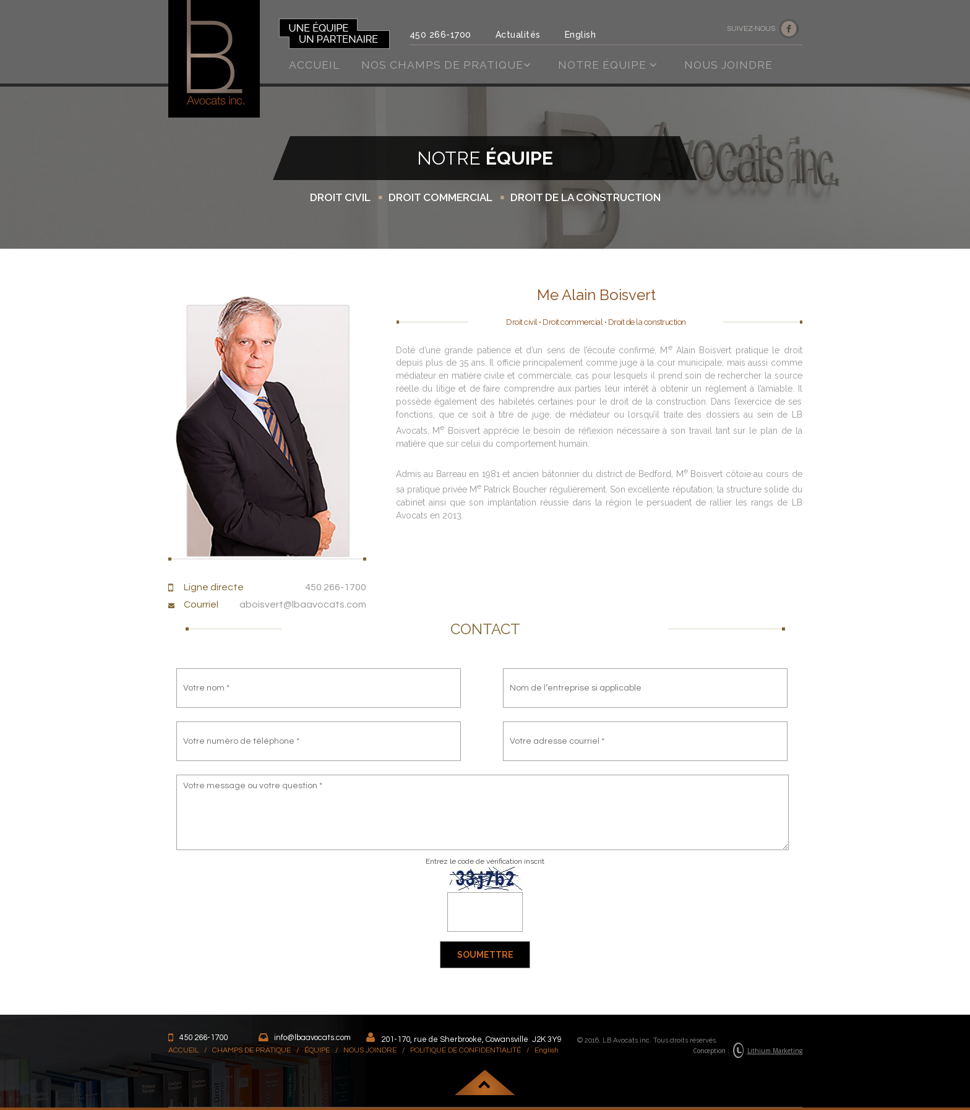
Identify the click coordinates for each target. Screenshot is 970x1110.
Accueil (314, 65)
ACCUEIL (183, 1050)
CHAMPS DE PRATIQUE (251, 1050)
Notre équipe (608, 65)
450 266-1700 (440, 35)
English (580, 35)
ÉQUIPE (317, 1050)
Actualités (518, 35)
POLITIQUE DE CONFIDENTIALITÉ (465, 1050)
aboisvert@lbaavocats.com (302, 604)
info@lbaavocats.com (312, 1037)
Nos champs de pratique (446, 65)
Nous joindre (728, 65)
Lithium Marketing (774, 1050)
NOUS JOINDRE (370, 1050)
